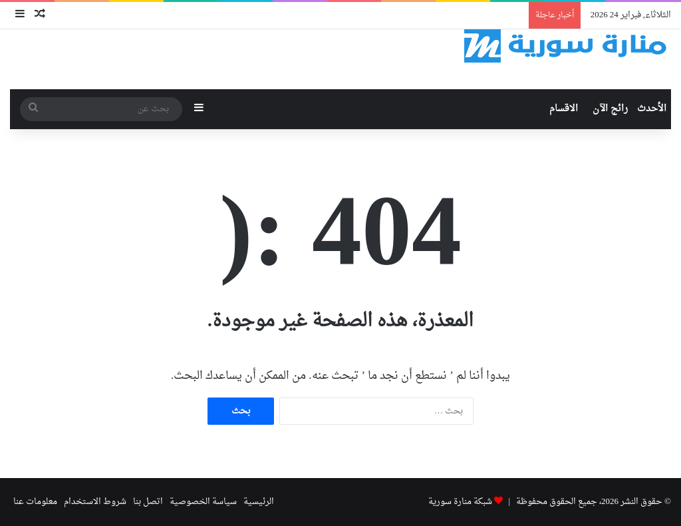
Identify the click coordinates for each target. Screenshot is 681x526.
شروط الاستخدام (95, 501)
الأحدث (651, 109)
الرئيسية (258, 501)
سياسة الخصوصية (203, 501)
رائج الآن (610, 109)
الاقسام (563, 109)
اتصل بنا (148, 501)
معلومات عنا (35, 501)
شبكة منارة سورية (460, 501)
